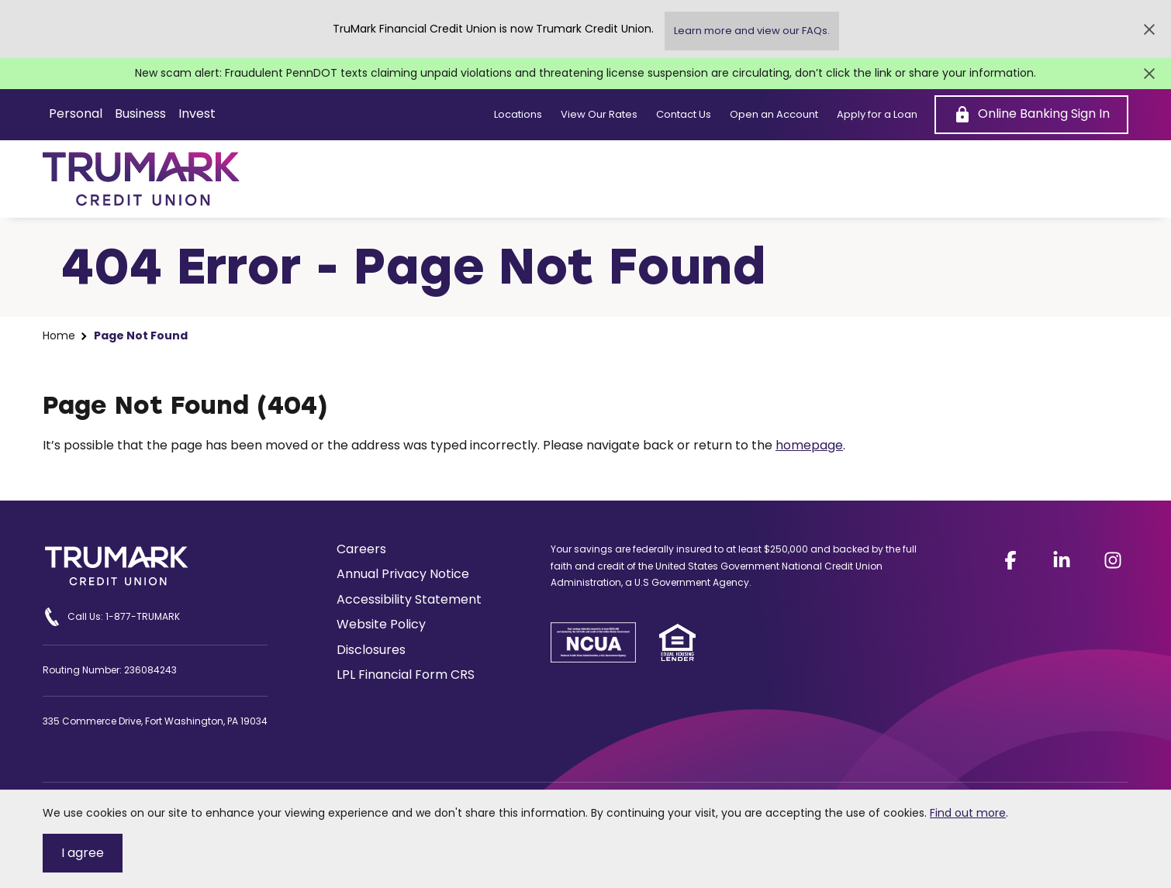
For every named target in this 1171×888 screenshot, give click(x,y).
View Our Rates (599, 115)
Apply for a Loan (877, 115)
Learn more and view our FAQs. (752, 30)
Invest (197, 113)
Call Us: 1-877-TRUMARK (111, 616)
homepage (809, 445)
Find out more (968, 813)
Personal (75, 113)
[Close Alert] (1149, 29)
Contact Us (683, 115)
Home (59, 336)
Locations (518, 115)
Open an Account (774, 115)
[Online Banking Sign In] (1031, 114)
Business (140, 113)
